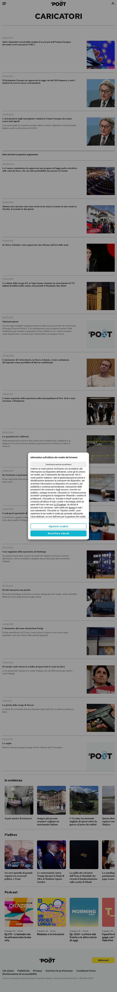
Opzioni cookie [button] (58, 526)
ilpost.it (72, 507)
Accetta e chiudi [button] (58, 533)
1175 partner (60, 504)
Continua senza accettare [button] (58, 464)
